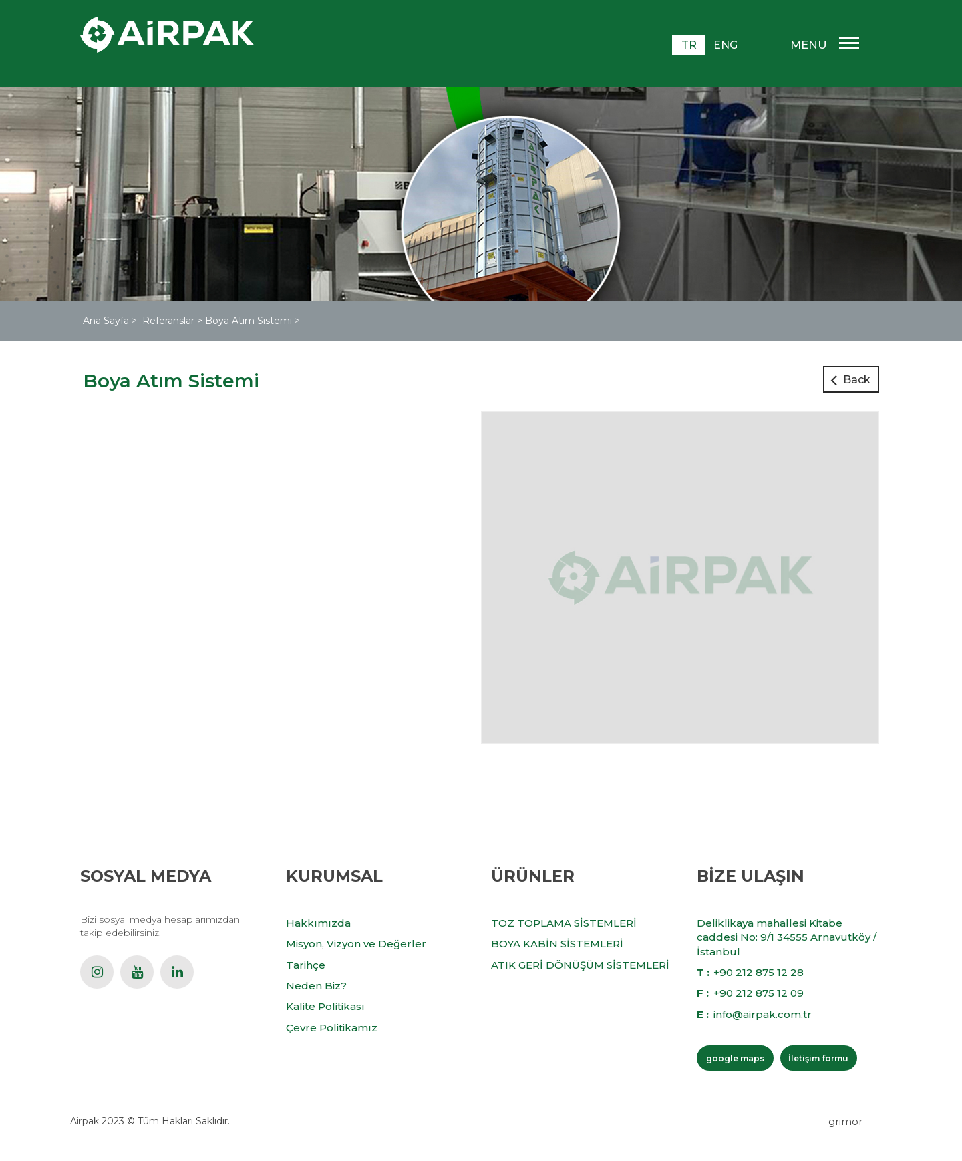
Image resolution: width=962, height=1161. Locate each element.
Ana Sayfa (107, 321)
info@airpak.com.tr (762, 1014)
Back (856, 379)
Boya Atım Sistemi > (252, 321)
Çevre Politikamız (331, 1027)
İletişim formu (818, 1058)
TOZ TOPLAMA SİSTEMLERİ (564, 923)
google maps (735, 1058)
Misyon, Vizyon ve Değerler (356, 943)
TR (689, 45)
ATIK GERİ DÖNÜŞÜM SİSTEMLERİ (580, 965)
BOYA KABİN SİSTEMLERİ (557, 943)
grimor (845, 1121)
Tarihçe (305, 965)
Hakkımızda (318, 923)
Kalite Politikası (325, 1006)
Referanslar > (173, 321)
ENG (725, 45)
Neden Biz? (316, 985)
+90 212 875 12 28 (758, 972)
